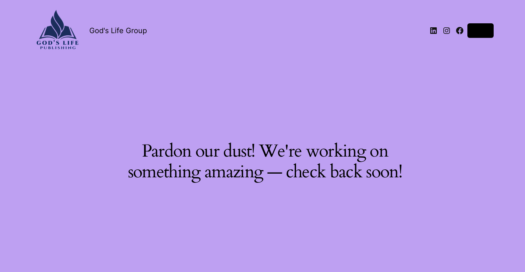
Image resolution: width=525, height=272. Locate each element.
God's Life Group (118, 30)
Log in (480, 30)
